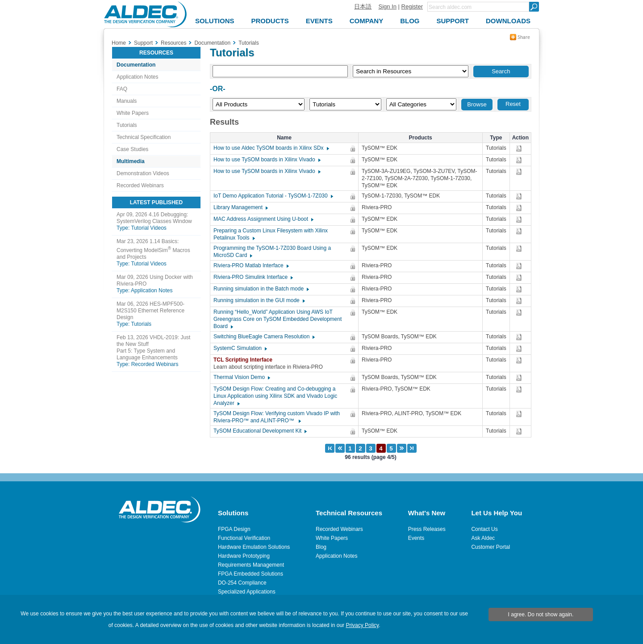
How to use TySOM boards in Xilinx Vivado (266, 159)
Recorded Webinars (140, 185)
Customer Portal (490, 547)
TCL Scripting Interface (245, 360)
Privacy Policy (362, 625)
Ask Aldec (483, 538)
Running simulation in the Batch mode (260, 289)
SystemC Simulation (239, 348)
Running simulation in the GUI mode (258, 300)
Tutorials (127, 125)
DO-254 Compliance (242, 583)
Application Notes (137, 77)
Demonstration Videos (143, 173)
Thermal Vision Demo (241, 377)
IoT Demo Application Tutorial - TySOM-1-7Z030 (272, 196)
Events (416, 538)
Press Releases (427, 529)
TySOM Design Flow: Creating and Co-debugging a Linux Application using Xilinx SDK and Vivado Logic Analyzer (275, 396)
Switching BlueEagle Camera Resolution (263, 336)
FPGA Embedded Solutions (250, 574)
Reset (513, 104)
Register (412, 6)
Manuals (127, 101)
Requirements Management (251, 565)
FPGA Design (234, 529)
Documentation (136, 65)
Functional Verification (244, 538)
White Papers (133, 113)
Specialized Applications (247, 592)
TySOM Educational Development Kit (259, 431)
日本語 (363, 6)
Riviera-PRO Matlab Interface (250, 265)
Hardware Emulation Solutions (254, 547)
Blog (321, 547)
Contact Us (484, 529)
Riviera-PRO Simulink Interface (252, 277)
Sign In (387, 6)
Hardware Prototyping (244, 556)
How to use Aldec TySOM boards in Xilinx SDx (270, 148)
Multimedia (131, 161)
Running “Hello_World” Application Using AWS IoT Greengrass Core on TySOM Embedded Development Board (277, 319)
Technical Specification (144, 137)
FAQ (122, 89)
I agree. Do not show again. (541, 614)
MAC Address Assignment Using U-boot (263, 219)
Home (119, 43)
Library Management (240, 207)
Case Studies (132, 149)
